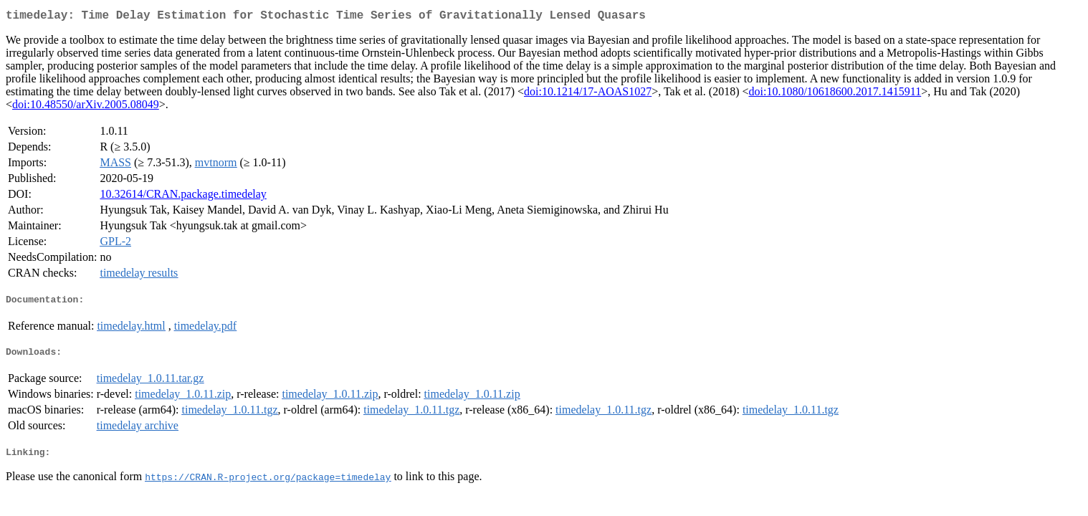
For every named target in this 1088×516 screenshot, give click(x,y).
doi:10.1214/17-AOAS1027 (588, 94)
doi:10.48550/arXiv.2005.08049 (85, 107)
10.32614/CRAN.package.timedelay (183, 197)
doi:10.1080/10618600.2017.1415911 (834, 94)
